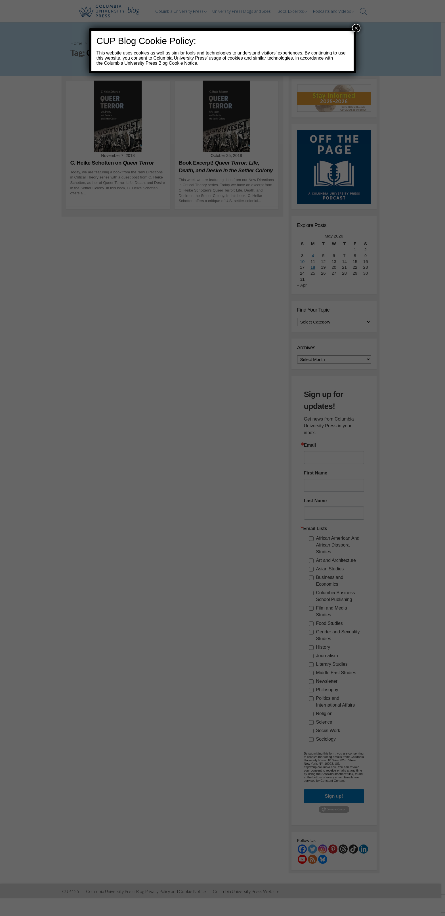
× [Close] (356, 28)
